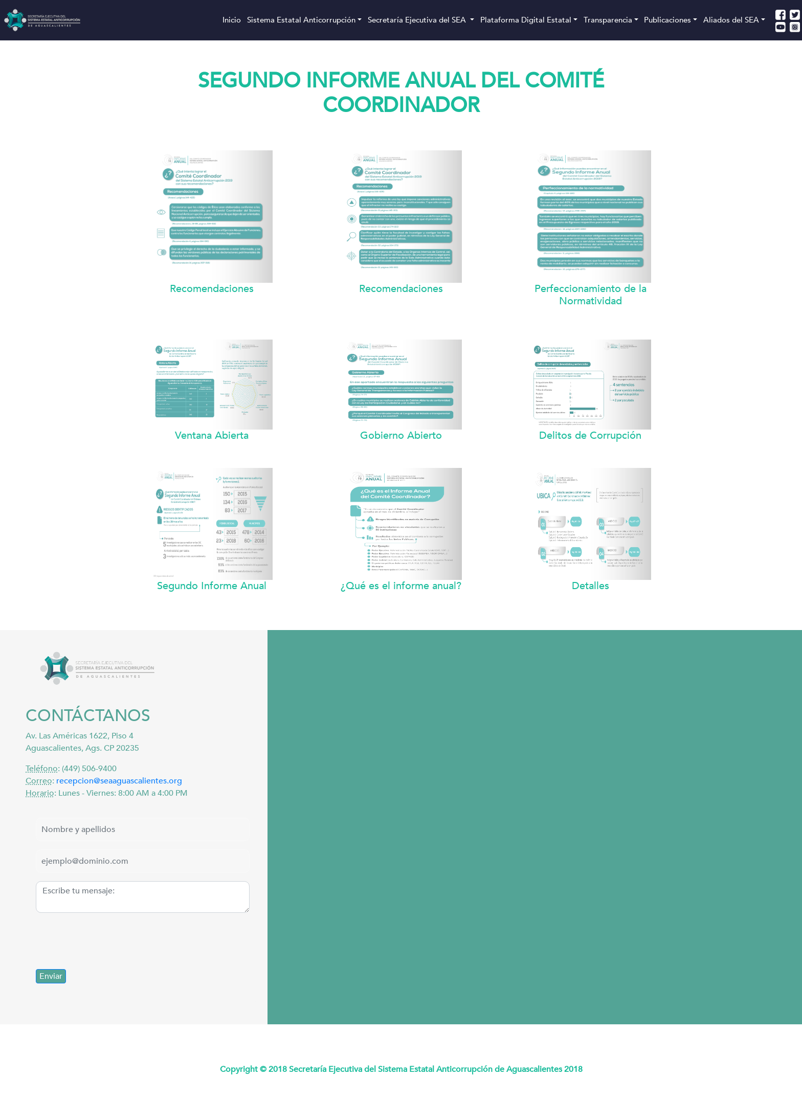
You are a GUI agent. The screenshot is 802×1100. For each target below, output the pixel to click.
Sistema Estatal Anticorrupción (301, 20)
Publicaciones (667, 20)
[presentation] (113, 941)
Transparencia (608, 20)
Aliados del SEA (731, 20)
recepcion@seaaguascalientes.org (119, 781)
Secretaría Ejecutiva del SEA (418, 20)
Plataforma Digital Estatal (525, 20)
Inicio (231, 20)
